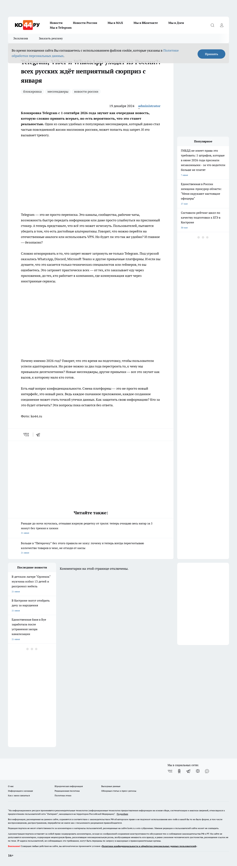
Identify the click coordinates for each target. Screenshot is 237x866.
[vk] (26, 434)
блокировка (32, 91)
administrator (149, 106)
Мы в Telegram (61, 27)
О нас (11, 786)
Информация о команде (20, 790)
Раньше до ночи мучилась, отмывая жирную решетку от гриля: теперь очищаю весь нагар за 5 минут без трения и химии (91, 528)
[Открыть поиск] (212, 25)
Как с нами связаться (19, 795)
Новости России (85, 23)
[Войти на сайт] (221, 25)
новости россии (86, 91)
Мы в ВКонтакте (145, 23)
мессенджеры (57, 91)
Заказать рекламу (51, 38)
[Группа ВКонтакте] (170, 771)
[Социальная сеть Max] (207, 771)
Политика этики (63, 795)
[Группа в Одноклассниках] (179, 771)
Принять (211, 54)
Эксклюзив (20, 38)
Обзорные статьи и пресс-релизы (118, 790)
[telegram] (39, 434)
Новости (56, 23)
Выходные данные (110, 786)
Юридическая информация (69, 786)
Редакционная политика (67, 790)
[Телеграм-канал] (188, 771)
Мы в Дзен (176, 23)
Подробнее (122, 814)
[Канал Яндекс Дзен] (197, 771)
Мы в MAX (115, 23)
